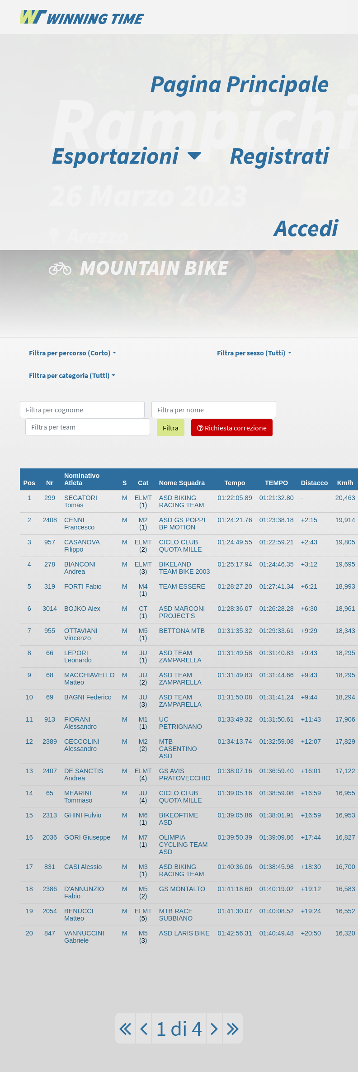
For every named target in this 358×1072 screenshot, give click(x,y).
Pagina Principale (239, 83)
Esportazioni (126, 155)
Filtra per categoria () (69, 375)
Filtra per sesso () (251, 352)
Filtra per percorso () (70, 352)
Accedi (306, 227)
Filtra (171, 427)
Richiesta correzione (232, 427)
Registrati (279, 155)
